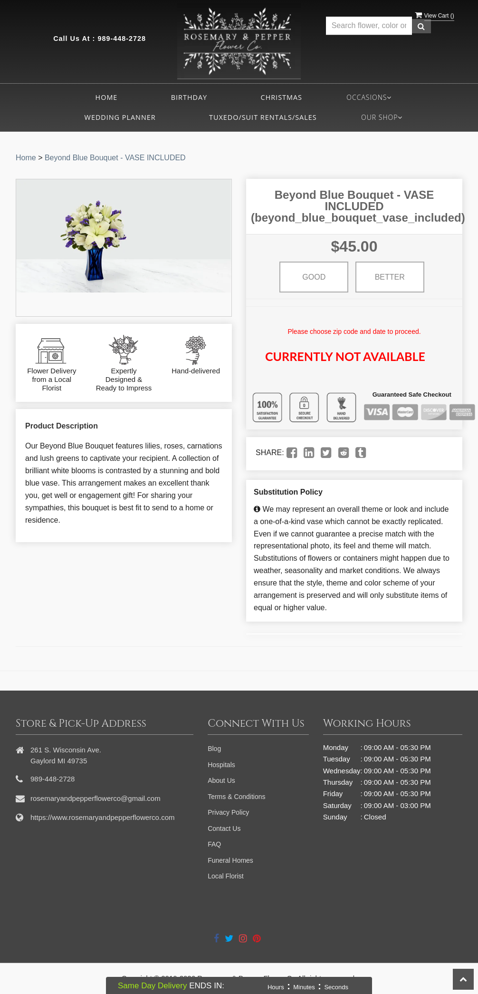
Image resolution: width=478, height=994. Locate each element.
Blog (214, 748)
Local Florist (225, 876)
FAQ (214, 844)
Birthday (189, 97)
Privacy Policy (228, 812)
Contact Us (224, 828)
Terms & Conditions (236, 796)
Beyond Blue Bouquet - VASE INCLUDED (115, 158)
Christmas (281, 97)
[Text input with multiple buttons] (369, 26)
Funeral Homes (230, 860)
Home (107, 97)
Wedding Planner (120, 117)
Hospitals (221, 765)
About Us (221, 780)
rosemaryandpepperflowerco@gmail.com (95, 798)
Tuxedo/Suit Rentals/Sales (263, 117)
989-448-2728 (121, 38)
